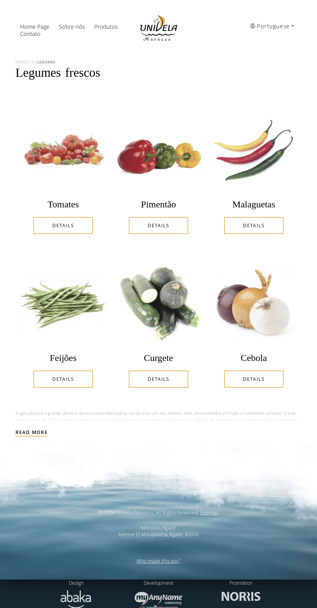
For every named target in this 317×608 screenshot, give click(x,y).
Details (63, 225)
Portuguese (270, 26)
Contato (30, 33)
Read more (31, 432)
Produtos (106, 26)
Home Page (35, 26)
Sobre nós (72, 26)
